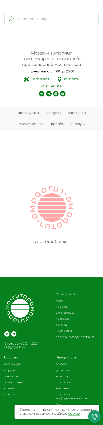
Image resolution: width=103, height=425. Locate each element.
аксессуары (28, 113)
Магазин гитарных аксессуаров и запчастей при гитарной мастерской (51, 59)
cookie (74, 414)
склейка (61, 324)
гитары (78, 124)
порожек (62, 306)
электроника (31, 124)
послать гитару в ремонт (75, 336)
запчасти (77, 113)
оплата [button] (61, 364)
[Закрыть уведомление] (96, 408)
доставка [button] (63, 370)
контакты (71, 79)
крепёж (58, 124)
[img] (26, 79)
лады (59, 300)
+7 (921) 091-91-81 (52, 86)
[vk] (6, 334)
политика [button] (63, 382)
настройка (64, 330)
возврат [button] (62, 376)
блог (59, 404)
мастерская (40, 79)
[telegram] (13, 334)
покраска (63, 318)
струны (53, 113)
